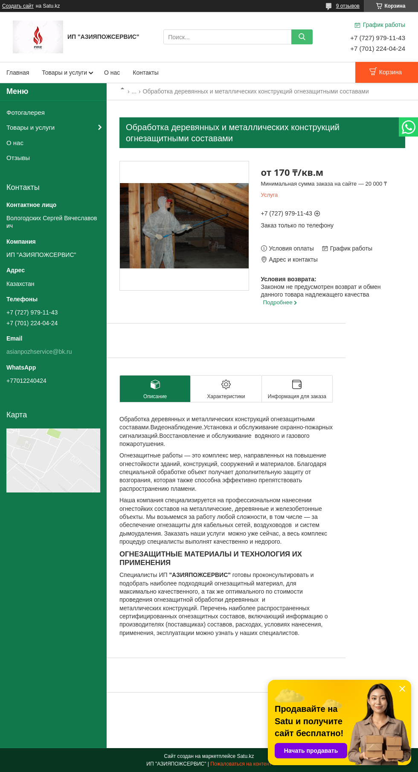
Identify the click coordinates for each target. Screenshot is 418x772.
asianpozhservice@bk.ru (39, 351)
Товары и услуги (64, 72)
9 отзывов (348, 6)
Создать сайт (18, 6)
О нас (112, 72)
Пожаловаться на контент (240, 764)
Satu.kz (245, 756)
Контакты (145, 72)
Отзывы (18, 157)
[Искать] (302, 36)
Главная (17, 72)
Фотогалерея (25, 112)
